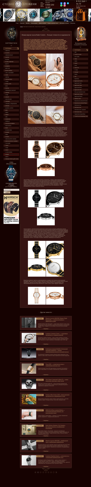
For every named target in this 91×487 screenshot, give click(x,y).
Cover (6, 81)
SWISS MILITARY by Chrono (11, 141)
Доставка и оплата (64, 23)
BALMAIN (7, 59)
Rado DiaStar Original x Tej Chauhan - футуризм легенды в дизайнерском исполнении (56, 427)
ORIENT (7, 114)
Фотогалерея (34, 23)
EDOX (6, 85)
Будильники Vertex (78, 85)
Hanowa (7, 92)
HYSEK (6, 94)
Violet (6, 149)
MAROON (7, 105)
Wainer (7, 154)
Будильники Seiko (78, 89)
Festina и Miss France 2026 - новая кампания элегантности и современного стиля (57, 395)
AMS (75, 52)
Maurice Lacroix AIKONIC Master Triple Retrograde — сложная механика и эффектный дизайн (56, 320)
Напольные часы (78, 105)
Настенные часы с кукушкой (80, 109)
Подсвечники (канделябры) (80, 114)
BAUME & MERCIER (9, 61)
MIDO (6, 110)
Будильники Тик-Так (78, 80)
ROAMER (7, 132)
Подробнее (45, 328)
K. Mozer (76, 69)
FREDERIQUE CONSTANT (10, 90)
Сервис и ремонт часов (53, 23)
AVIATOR (7, 57)
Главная (21, 26)
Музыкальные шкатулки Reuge (81, 103)
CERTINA (7, 77)
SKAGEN (7, 136)
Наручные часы (11, 43)
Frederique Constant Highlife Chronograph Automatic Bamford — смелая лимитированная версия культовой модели (57, 350)
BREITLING (7, 68)
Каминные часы (78, 98)
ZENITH (6, 156)
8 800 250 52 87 (50, 6)
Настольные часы (78, 111)
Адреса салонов (42, 23)
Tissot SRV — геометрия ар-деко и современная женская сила (55, 364)
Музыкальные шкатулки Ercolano (81, 100)
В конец (56, 472)
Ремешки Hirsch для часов (11, 158)
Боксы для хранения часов (80, 91)
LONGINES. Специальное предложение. (10, 104)
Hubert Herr (77, 67)
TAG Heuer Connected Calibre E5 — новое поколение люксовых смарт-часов (57, 380)
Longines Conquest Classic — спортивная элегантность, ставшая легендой (57, 334)
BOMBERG (7, 66)
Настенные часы (78, 107)
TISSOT (6, 145)
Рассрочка (73, 23)
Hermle (76, 63)
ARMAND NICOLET (9, 55)
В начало (35, 472)
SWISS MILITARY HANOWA (10, 138)
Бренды (27, 23)
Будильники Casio (78, 83)
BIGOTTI (7, 63)
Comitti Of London (78, 54)
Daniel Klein (8, 83)
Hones (76, 65)
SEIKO (6, 134)
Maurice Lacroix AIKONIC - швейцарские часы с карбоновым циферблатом (57, 441)
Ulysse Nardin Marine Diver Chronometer (11, 184)
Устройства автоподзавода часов (81, 116)
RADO (6, 127)
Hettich (76, 61)
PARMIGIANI (7, 119)
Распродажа (8, 48)
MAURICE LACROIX (9, 108)
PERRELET (7, 121)
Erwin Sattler (77, 56)
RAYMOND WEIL (8, 130)
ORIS (6, 116)
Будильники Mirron (78, 87)
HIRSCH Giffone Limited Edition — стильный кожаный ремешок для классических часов (55, 411)
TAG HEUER (7, 143)
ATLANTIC (7, 52)
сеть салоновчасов (42, 4)
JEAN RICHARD (8, 99)
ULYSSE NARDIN (8, 152)
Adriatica (7, 50)
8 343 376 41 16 (80, 6)
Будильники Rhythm (78, 96)
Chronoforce (8, 79)
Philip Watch (8, 125)
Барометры (77, 78)
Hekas (76, 58)
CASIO (6, 74)
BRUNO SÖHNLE (8, 70)
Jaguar (7, 97)
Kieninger (76, 72)
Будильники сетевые (79, 94)
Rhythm (76, 74)
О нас (17, 23)
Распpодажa (78, 49)
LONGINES (7, 101)
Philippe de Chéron (10, 123)
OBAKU (6, 112)
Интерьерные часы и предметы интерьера (80, 43)
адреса (42, 6)
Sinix (75, 76)
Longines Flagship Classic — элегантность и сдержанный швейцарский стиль (57, 456)
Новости (22, 23)
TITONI (6, 147)
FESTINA (7, 88)
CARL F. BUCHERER (9, 72)
